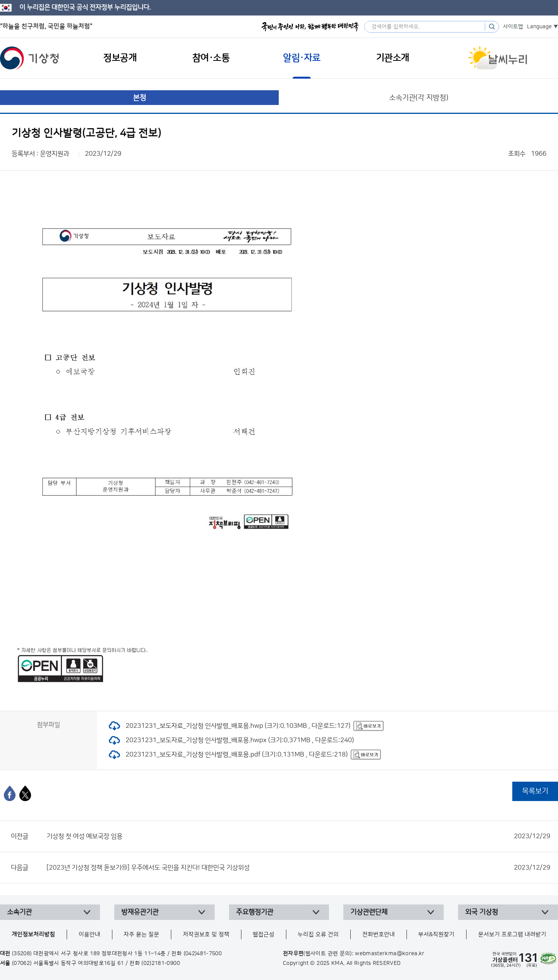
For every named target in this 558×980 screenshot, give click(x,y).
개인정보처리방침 (33, 934)
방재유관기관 (139, 912)
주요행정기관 (254, 912)
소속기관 (19, 912)
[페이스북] (10, 793)
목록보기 (535, 791)
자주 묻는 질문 (141, 934)
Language (539, 27)
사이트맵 (513, 27)
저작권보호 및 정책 (206, 934)
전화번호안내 (378, 934)
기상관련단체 (369, 912)
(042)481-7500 (203, 954)
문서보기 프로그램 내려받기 (512, 934)
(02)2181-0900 (160, 963)
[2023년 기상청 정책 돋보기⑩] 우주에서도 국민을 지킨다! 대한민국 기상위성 (298, 867)
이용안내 (89, 934)
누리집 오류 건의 (318, 934)
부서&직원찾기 (436, 934)
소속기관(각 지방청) (418, 98)
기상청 (29, 58)
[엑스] (25, 793)
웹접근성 (263, 934)
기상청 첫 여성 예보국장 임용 (298, 836)
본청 (139, 98)
